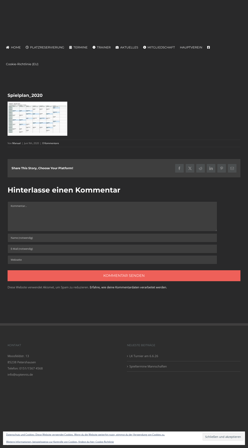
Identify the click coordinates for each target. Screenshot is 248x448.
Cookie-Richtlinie (105, 441)
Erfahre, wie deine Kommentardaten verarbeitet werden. (128, 287)
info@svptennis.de (20, 374)
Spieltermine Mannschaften (148, 366)
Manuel (16, 143)
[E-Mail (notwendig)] (112, 248)
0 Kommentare (50, 143)
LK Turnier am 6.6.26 (143, 356)
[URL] (112, 259)
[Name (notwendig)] (112, 237)
